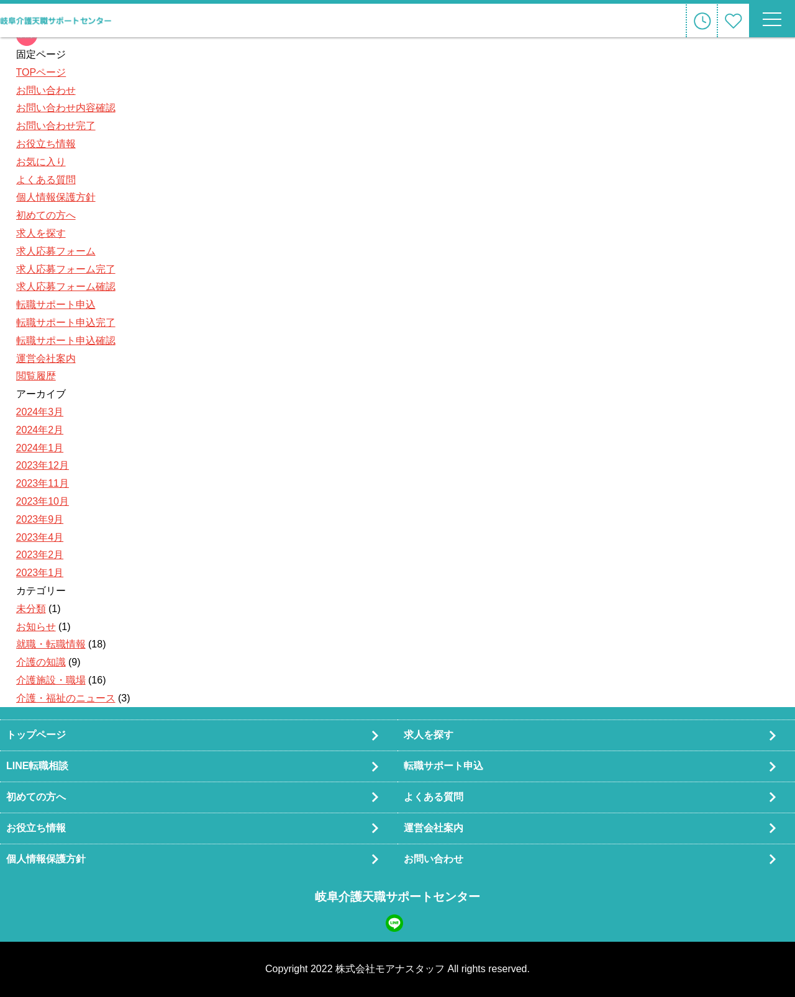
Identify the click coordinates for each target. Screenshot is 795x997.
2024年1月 (40, 448)
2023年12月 (42, 465)
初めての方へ (46, 215)
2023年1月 (40, 572)
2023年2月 (40, 554)
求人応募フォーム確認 (66, 286)
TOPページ (41, 72)
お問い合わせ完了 (56, 125)
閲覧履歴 (36, 376)
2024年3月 (40, 412)
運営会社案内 (46, 358)
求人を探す (41, 233)
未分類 (31, 608)
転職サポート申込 (56, 304)
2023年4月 (40, 537)
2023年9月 (40, 519)
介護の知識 (41, 662)
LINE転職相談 (37, 765)
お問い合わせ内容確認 (66, 107)
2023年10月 (42, 501)
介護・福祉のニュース (66, 698)
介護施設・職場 (51, 680)
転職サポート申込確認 (66, 340)
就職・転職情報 (51, 644)
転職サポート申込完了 (66, 322)
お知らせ (36, 626)
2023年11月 (42, 483)
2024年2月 (40, 430)
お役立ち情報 (46, 143)
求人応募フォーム (56, 251)
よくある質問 (46, 179)
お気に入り (41, 161)
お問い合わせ (46, 90)
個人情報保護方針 (56, 197)
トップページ (36, 734)
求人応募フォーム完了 (66, 269)
